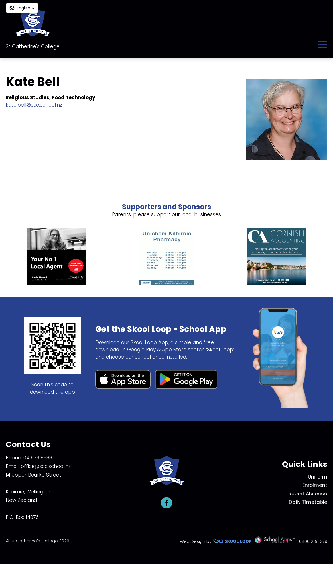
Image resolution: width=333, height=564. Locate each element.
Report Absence (308, 493)
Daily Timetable (308, 502)
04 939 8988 (37, 457)
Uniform (317, 476)
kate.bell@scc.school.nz (34, 104)
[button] (22, 8)
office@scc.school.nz (46, 466)
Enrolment (314, 485)
